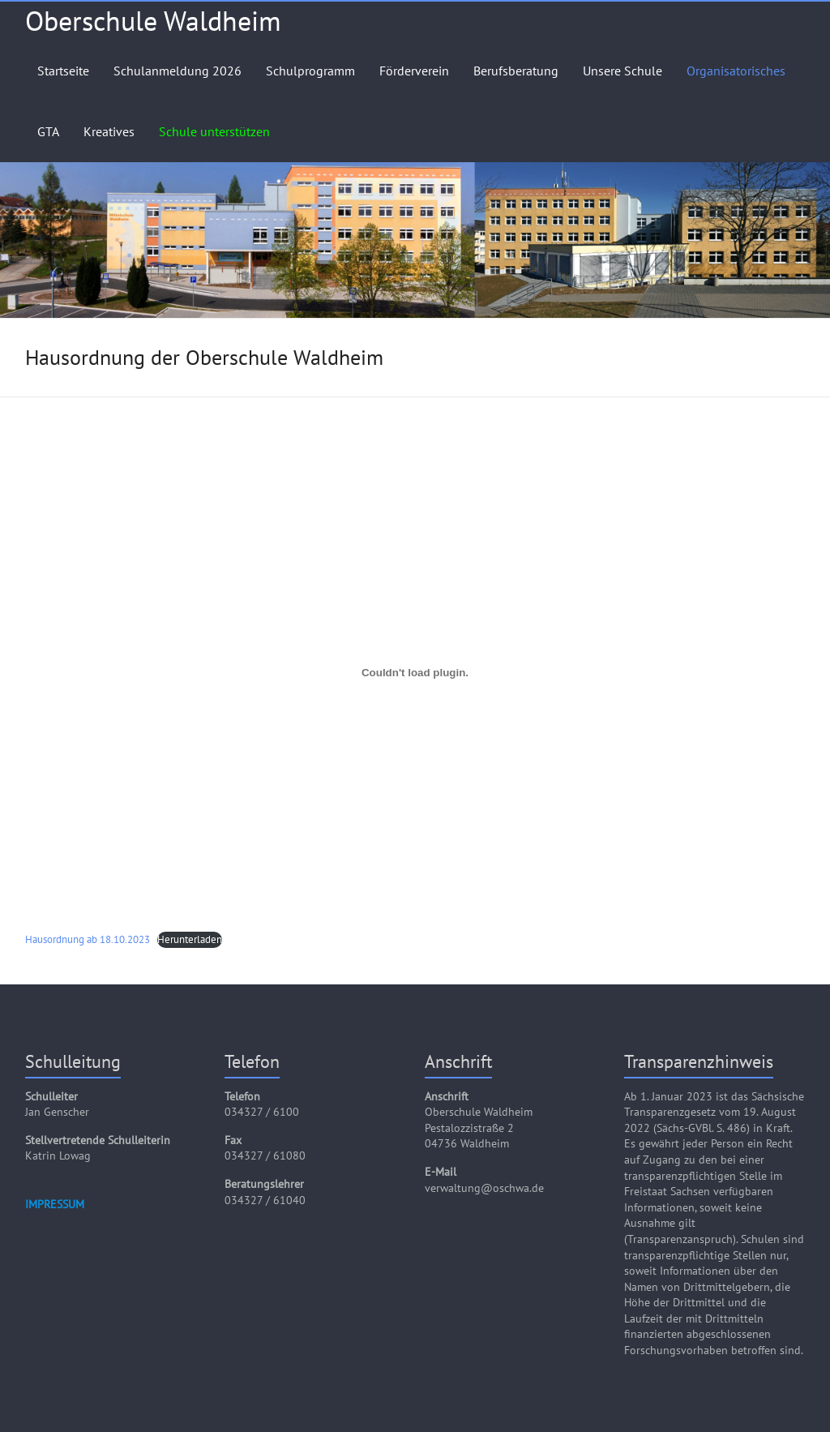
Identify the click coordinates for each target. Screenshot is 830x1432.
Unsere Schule (622, 70)
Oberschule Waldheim (153, 20)
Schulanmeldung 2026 (177, 70)
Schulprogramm (310, 70)
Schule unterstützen (214, 131)
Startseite (63, 70)
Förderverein (414, 70)
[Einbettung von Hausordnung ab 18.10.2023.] (415, 673)
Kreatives (109, 131)
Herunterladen (189, 939)
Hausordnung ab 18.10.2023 (87, 939)
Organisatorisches (736, 70)
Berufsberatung (515, 70)
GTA (48, 131)
